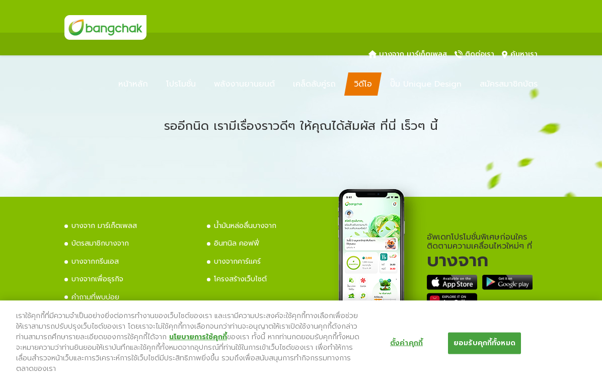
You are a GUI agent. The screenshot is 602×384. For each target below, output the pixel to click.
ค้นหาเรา (520, 54)
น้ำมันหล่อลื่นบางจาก (245, 225)
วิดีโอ (363, 84)
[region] (301, 342)
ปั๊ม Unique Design (426, 84)
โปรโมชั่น (181, 84)
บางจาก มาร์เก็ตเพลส (407, 54)
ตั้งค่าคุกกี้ (406, 343)
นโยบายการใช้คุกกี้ (198, 337)
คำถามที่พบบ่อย (95, 297)
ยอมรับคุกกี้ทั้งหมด (484, 343)
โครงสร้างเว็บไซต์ (240, 279)
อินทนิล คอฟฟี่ (236, 243)
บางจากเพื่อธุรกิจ (97, 279)
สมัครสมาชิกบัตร (509, 84)
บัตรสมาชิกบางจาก (100, 243)
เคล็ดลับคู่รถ (314, 84)
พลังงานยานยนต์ (244, 84)
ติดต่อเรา (474, 54)
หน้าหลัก (133, 84)
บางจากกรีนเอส (95, 261)
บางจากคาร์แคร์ (237, 261)
